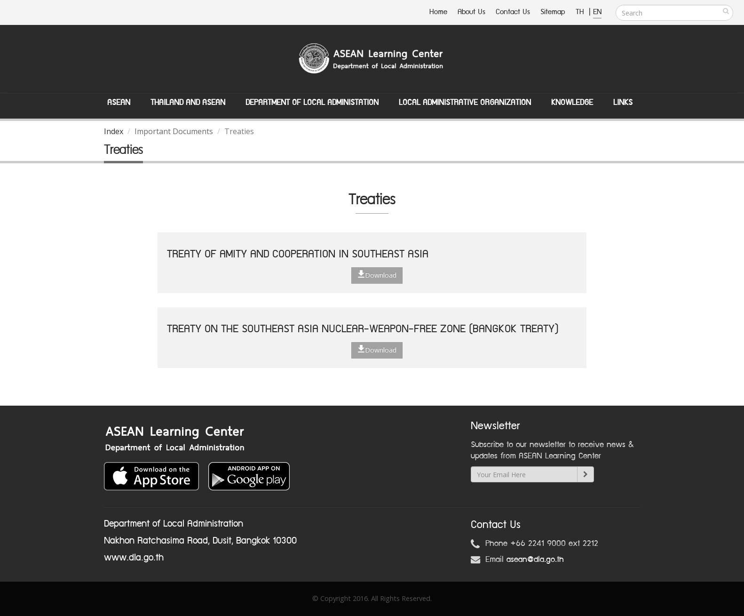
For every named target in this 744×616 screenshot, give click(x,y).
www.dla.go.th (134, 558)
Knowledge (572, 102)
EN (597, 12)
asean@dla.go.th (535, 559)
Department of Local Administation (312, 102)
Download (376, 275)
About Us (471, 12)
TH (581, 12)
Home (438, 12)
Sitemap (552, 12)
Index (113, 131)
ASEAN (118, 102)
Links (623, 102)
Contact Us (513, 12)
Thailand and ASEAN (187, 102)
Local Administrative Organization (465, 102)
